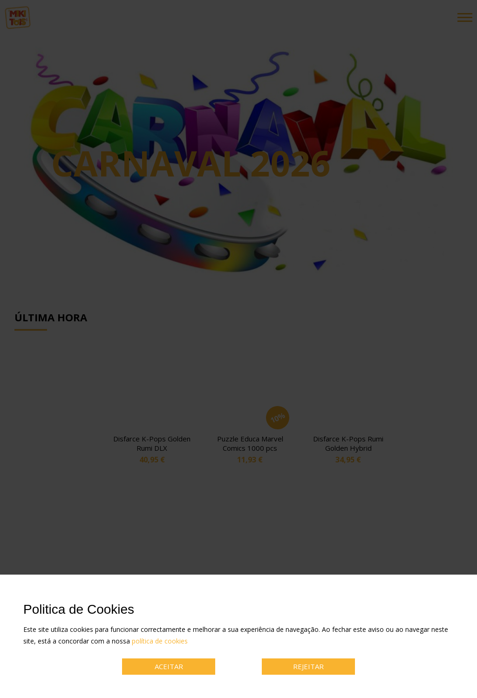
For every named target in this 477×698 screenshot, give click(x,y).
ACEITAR (169, 666)
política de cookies (160, 641)
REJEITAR (308, 666)
